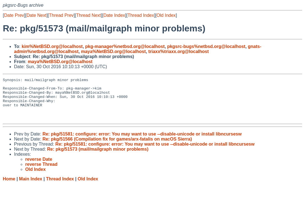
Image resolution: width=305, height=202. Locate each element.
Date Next (36, 15)
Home (9, 187)
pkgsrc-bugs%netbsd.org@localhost (206, 46)
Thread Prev (61, 15)
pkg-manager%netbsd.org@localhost (125, 46)
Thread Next (88, 15)
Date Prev (14, 15)
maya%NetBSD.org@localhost (113, 51)
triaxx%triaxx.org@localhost (178, 51)
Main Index (30, 187)
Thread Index (141, 15)
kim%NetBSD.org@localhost (52, 46)
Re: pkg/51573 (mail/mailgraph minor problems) (97, 157)
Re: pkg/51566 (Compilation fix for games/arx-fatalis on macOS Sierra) (117, 147)
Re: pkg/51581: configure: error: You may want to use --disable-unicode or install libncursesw (142, 142)
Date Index (114, 15)
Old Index (166, 15)
